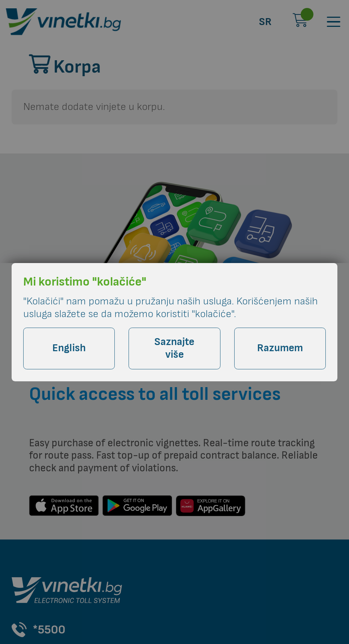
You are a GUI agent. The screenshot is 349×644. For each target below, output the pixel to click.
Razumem (280, 348)
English (69, 348)
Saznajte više (174, 348)
